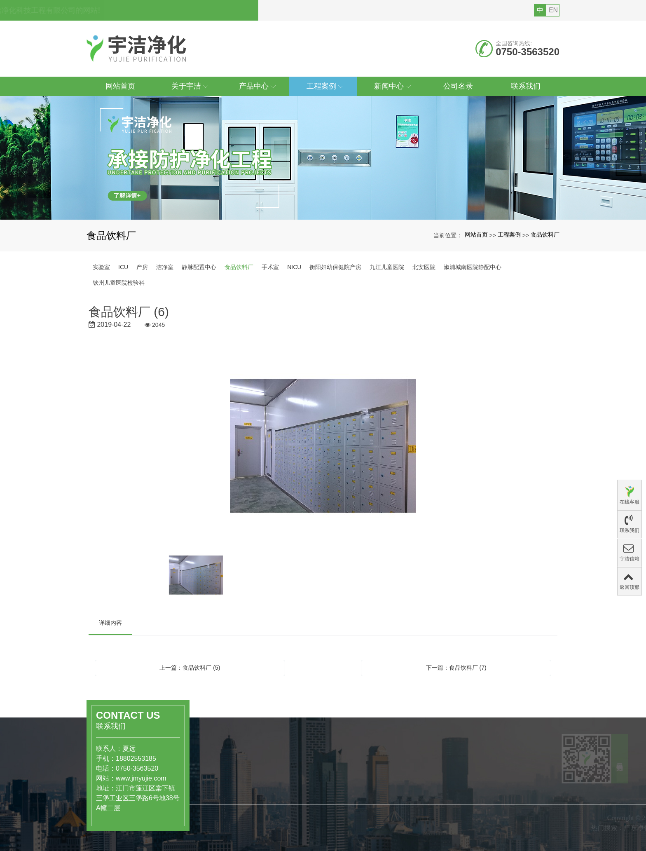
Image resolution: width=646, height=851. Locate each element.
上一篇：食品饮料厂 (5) (189, 667)
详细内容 (110, 622)
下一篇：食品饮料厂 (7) (456, 667)
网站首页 (476, 234)
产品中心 (223, 773)
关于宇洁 (293, 803)
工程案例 (509, 234)
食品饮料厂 (545, 234)
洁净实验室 (222, 809)
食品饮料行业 (225, 800)
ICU (123, 267)
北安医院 (423, 267)
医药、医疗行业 (228, 791)
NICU (294, 267)
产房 (142, 267)
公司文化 (290, 830)
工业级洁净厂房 (228, 817)
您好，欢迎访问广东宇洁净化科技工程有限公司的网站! (181, 10)
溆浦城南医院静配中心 (472, 267)
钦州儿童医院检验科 (119, 282)
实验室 (101, 267)
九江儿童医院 (387, 267)
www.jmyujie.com (117, 778)
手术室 (270, 267)
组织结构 (290, 838)
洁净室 (164, 267)
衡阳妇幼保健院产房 (335, 267)
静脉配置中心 (199, 267)
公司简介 (290, 821)
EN (553, 10)
